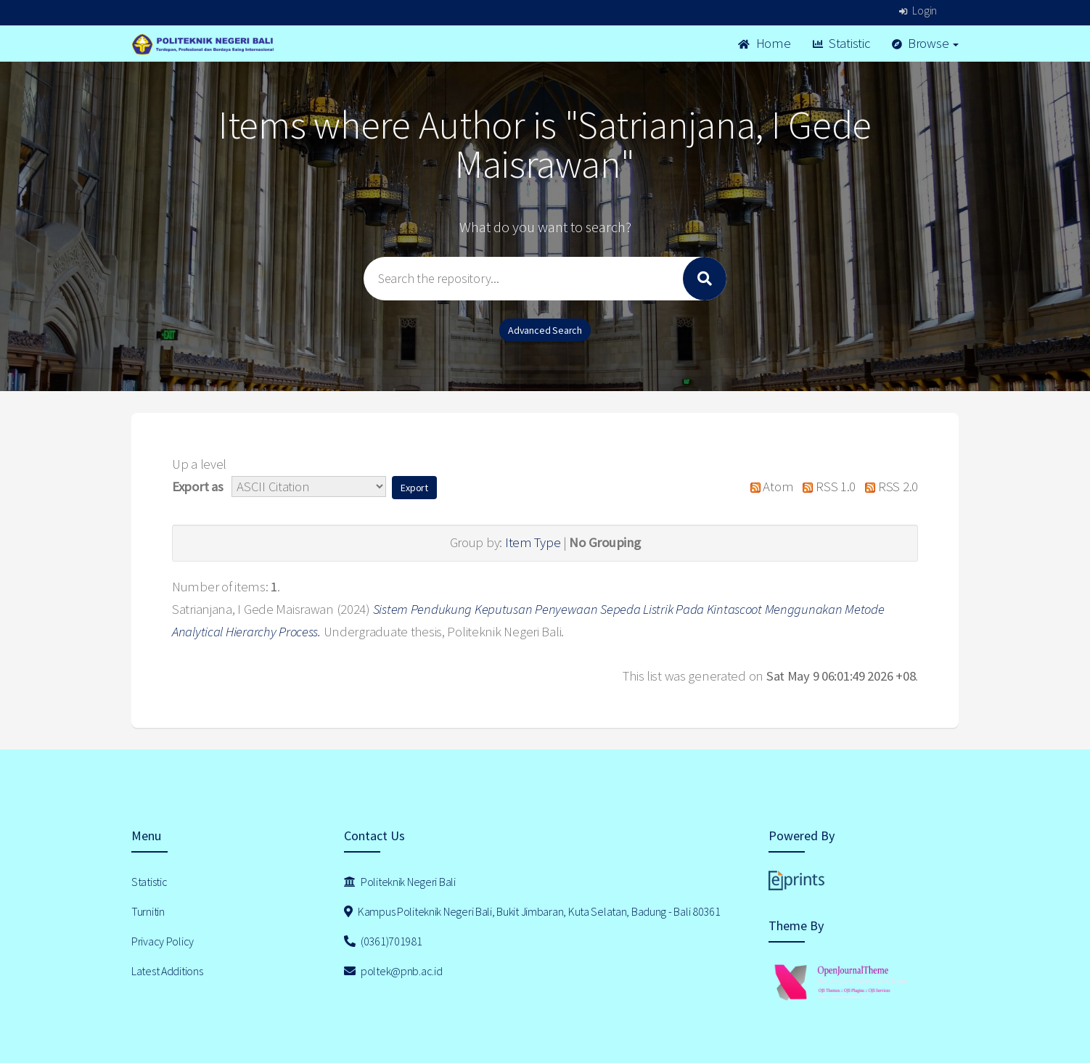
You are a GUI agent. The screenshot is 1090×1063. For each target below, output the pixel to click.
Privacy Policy (162, 941)
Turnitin (148, 911)
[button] (414, 487)
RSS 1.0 (826, 486)
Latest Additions (167, 971)
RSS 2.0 (888, 486)
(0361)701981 (383, 941)
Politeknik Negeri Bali (400, 881)
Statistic (841, 43)
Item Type (532, 542)
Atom (768, 486)
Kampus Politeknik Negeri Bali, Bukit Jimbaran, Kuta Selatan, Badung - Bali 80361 (532, 911)
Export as (197, 486)
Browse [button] (925, 43)
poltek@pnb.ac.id (393, 971)
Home (764, 43)
